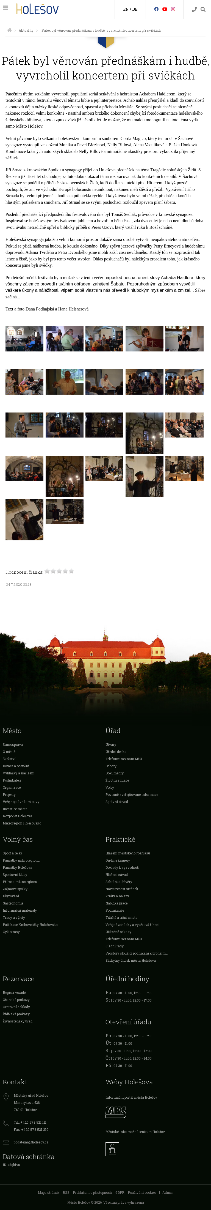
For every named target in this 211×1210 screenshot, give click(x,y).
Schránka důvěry (119, 881)
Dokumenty (115, 773)
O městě (9, 751)
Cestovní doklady (16, 1007)
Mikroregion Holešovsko (22, 823)
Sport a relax (12, 853)
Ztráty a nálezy (117, 896)
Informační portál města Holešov (131, 1097)
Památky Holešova (17, 867)
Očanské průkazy (16, 999)
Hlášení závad (117, 874)
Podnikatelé (12, 780)
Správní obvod (117, 801)
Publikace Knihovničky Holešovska (30, 924)
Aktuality (26, 30)
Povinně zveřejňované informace (132, 794)
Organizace (12, 787)
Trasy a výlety (14, 917)
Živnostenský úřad (17, 1021)
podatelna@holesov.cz (31, 1142)
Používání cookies (142, 1192)
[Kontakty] (194, 9)
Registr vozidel (14, 992)
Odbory (111, 766)
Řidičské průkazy (16, 1014)
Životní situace (117, 780)
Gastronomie (13, 903)
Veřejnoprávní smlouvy (21, 801)
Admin (167, 1192)
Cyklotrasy (11, 932)
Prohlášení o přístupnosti (92, 1192)
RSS (66, 1192)
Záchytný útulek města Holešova (131, 960)
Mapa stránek (48, 1192)
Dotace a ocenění (16, 766)
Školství (9, 759)
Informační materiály (20, 910)
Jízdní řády (115, 946)
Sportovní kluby (15, 874)
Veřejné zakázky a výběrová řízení (132, 924)
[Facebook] (156, 9)
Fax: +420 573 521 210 (31, 1129)
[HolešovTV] (165, 9)
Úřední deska (116, 751)
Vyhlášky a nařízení (18, 773)
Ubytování (11, 896)
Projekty (9, 794)
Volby (110, 787)
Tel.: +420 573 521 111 (30, 1122)
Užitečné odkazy (118, 932)
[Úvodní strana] (9, 30)
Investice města (15, 809)
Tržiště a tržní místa (121, 917)
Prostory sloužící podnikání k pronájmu (137, 953)
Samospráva (13, 744)
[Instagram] (173, 9)
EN (126, 9)
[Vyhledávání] (203, 9)
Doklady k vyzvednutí (122, 867)
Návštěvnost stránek (122, 889)
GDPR (119, 1192)
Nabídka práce (116, 903)
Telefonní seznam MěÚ (124, 759)
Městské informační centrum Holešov (135, 1131)
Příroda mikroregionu (20, 881)
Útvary (111, 744)
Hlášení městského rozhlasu (128, 853)
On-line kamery (118, 860)
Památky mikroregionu (21, 860)
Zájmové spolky (15, 889)
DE (134, 9)
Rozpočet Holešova (17, 816)
